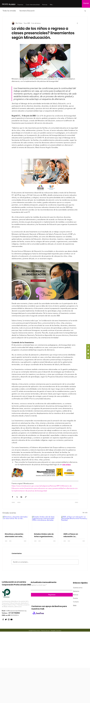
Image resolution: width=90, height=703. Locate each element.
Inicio (74, 605)
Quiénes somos (77, 587)
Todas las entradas (9, 11)
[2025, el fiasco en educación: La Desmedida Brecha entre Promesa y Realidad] (74, 523)
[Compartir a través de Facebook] (12, 497)
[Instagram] (88, 357)
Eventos (75, 598)
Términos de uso (45, 630)
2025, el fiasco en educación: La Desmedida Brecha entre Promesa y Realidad (74, 535)
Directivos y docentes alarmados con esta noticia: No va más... (14, 535)
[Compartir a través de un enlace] (26, 497)
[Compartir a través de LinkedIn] (21, 497)
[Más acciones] (77, 23)
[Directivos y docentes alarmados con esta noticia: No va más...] (16, 523)
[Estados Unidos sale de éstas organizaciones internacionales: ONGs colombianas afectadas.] (45, 523)
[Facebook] (88, 347)
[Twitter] (88, 350)
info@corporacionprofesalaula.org (16, 611)
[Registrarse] (52, 595)
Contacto (76, 602)
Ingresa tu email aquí (38, 585)
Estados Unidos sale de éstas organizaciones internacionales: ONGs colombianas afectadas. (44, 535)
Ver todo (85, 512)
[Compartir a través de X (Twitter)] (17, 497)
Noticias (75, 595)
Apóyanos (76, 591)
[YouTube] (88, 354)
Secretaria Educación (27, 11)
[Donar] (86, 3)
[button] (85, 10)
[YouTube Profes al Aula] (11, 619)
